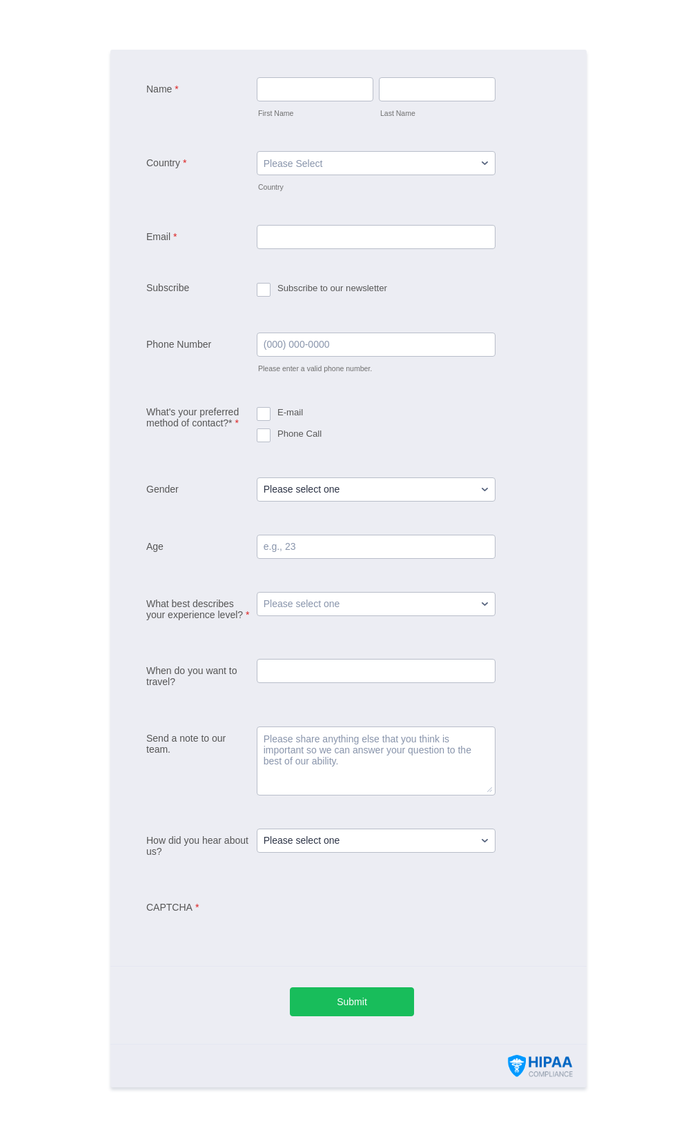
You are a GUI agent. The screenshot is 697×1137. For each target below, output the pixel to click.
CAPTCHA (172, 907)
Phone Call (299, 433)
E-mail (290, 412)
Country (166, 162)
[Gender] (376, 489)
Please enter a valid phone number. (315, 368)
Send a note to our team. (186, 744)
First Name (275, 113)
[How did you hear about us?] (376, 841)
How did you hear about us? (197, 846)
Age (155, 546)
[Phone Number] (376, 345)
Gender (162, 489)
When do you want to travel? (191, 676)
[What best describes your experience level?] (376, 604)
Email (161, 236)
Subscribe (167, 287)
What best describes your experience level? (198, 609)
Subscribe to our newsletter (332, 288)
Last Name (397, 113)
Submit (352, 1001)
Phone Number (178, 344)
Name (162, 89)
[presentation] (362, 922)
